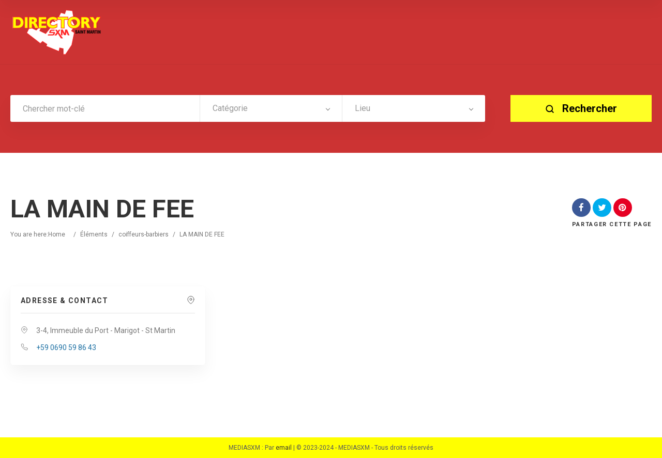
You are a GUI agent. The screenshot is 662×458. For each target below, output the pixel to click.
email (284, 447)
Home (56, 234)
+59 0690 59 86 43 (66, 347)
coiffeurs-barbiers (143, 234)
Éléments (94, 234)
